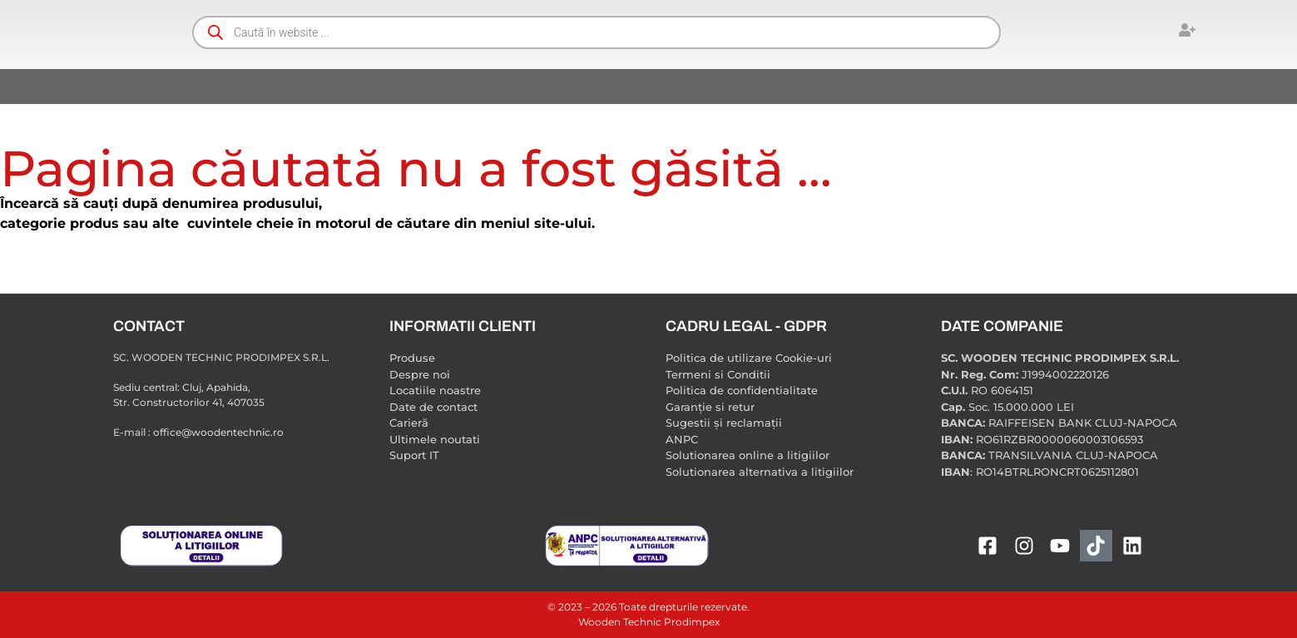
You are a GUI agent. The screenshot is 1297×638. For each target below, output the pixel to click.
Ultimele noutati (434, 439)
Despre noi (419, 374)
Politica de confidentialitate (742, 390)
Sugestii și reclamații (724, 422)
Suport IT (414, 455)
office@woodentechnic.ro (218, 432)
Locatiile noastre (435, 390)
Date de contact (433, 406)
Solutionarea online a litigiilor (747, 455)
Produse (412, 357)
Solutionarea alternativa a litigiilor (760, 471)
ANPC (682, 439)
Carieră (408, 422)
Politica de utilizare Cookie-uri (749, 357)
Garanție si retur (710, 406)
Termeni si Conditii (718, 374)
